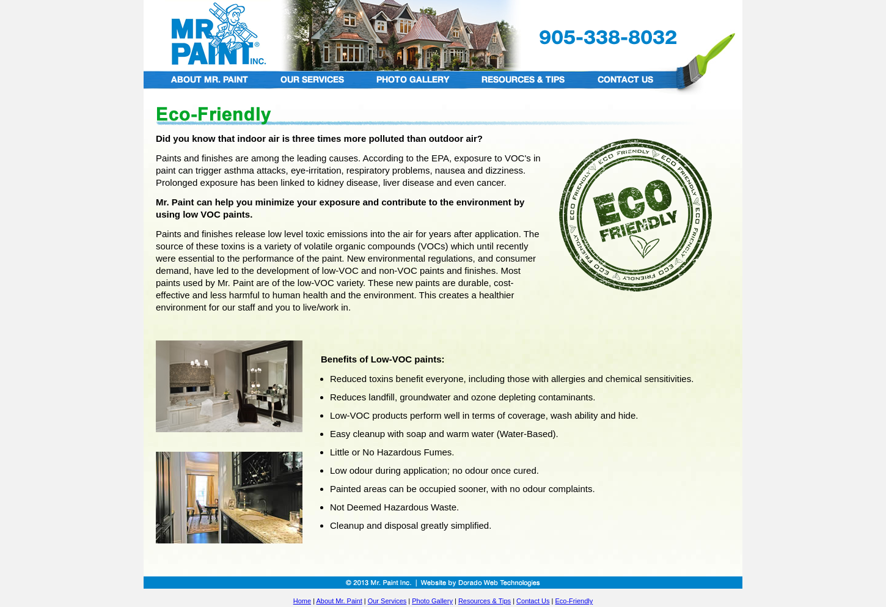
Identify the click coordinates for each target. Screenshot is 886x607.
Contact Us (532, 601)
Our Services (387, 601)
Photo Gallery (432, 601)
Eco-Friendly (574, 601)
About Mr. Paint (339, 601)
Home (302, 601)
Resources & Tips (484, 601)
